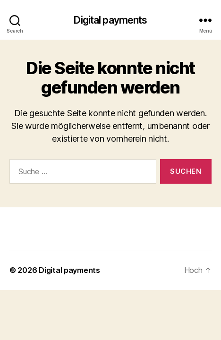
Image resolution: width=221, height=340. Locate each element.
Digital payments (110, 20)
